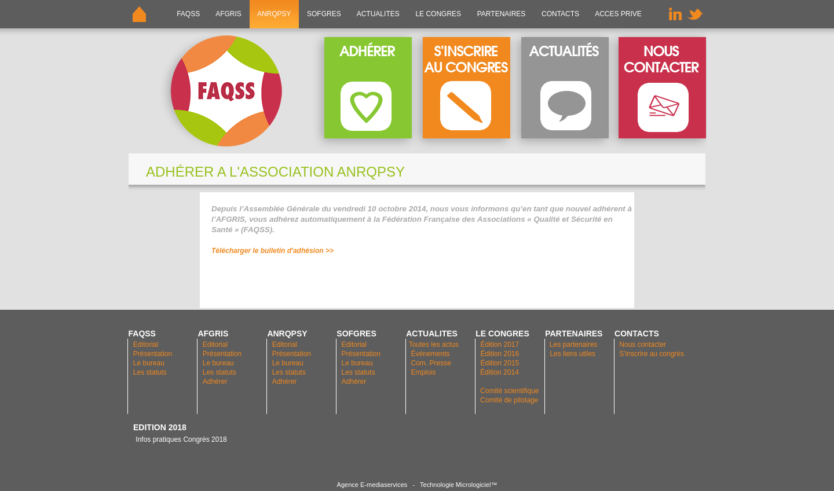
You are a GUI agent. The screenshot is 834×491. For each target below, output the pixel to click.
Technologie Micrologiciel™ (458, 484)
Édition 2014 (499, 372)
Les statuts (150, 372)
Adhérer (216, 382)
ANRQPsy (273, 14)
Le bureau (148, 363)
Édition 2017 (499, 344)
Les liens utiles (572, 354)
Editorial (145, 344)
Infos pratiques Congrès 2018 (180, 439)
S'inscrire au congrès (651, 354)
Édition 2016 (499, 354)
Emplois (423, 372)
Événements (430, 354)
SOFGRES (324, 14)
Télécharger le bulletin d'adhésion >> (273, 251)
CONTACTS (560, 14)
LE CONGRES (438, 14)
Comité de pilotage (509, 400)
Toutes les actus (434, 344)
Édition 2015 (499, 363)
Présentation (152, 354)
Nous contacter (642, 344)
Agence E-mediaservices (372, 484)
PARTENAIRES (501, 14)
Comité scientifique (509, 391)
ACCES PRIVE (618, 14)
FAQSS (188, 14)
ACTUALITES (378, 14)
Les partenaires (573, 344)
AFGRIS (229, 14)
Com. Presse (431, 363)
